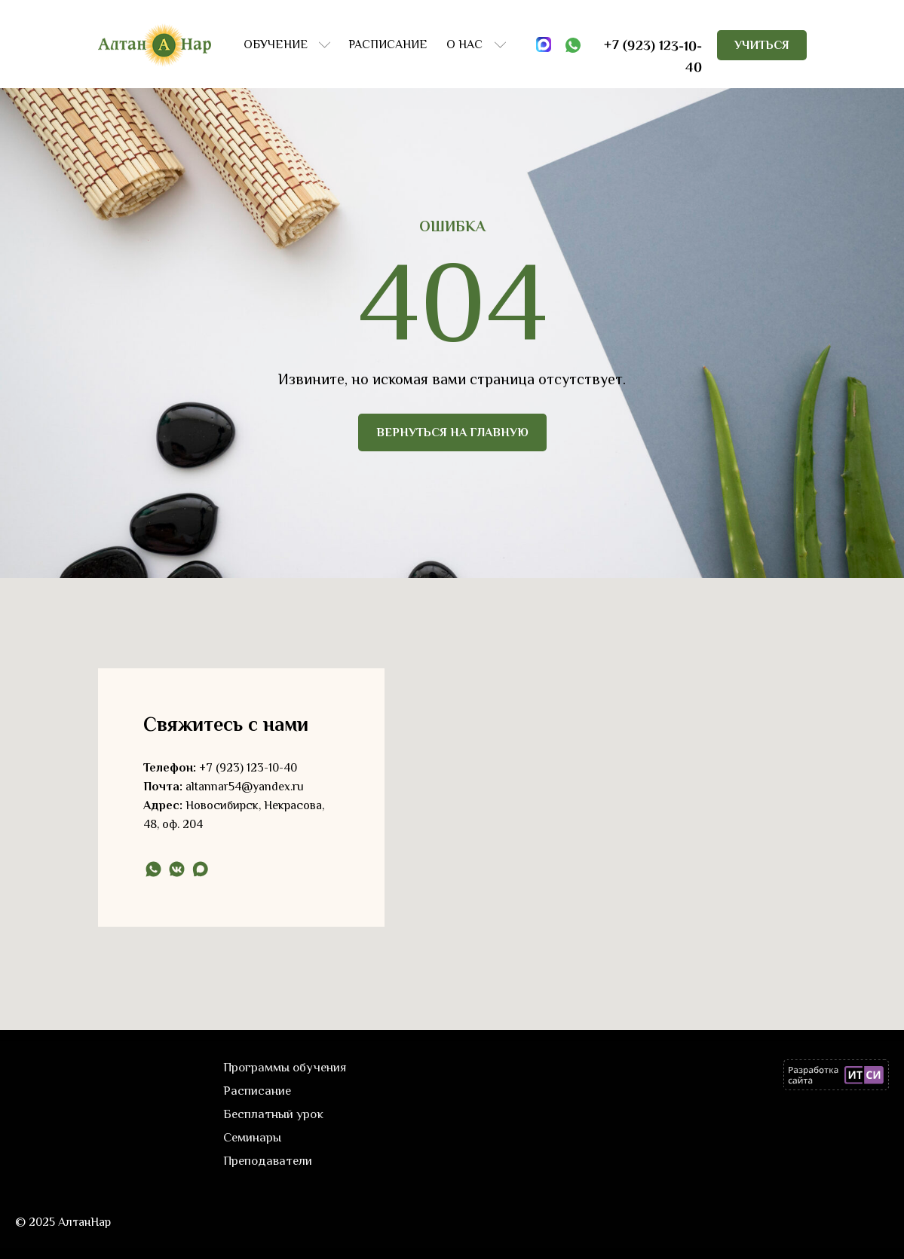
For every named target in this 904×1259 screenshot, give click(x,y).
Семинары (252, 1137)
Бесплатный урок (273, 1114)
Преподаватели (267, 1161)
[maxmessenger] (200, 869)
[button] (762, 45)
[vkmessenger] (176, 869)
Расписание (257, 1090)
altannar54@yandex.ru (244, 786)
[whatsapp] (153, 869)
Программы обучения (285, 1067)
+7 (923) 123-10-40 (248, 768)
